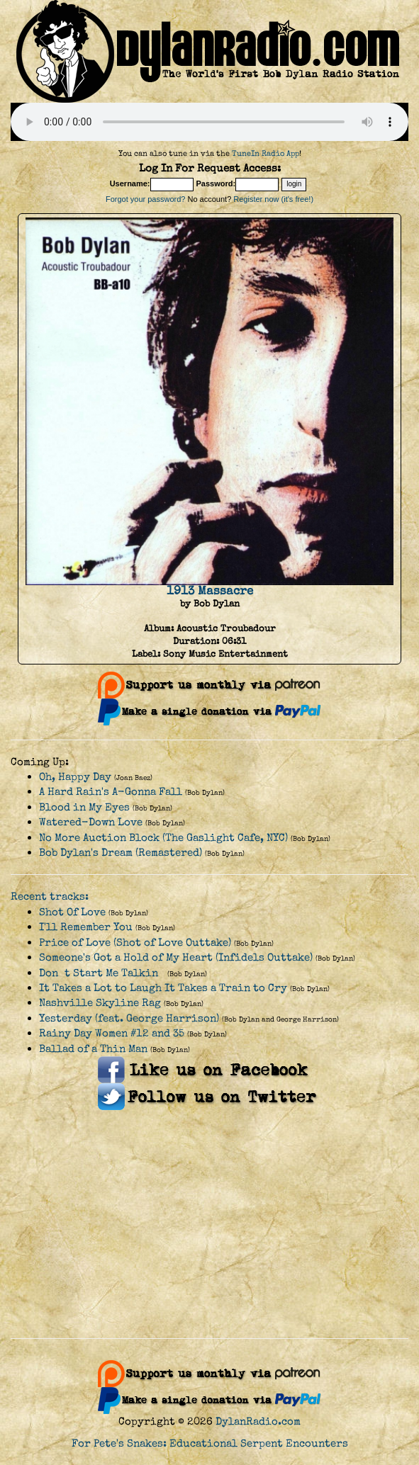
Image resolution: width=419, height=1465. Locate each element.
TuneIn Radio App (265, 153)
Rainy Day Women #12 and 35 (111, 1033)
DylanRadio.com (258, 1421)
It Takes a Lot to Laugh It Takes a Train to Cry (163, 988)
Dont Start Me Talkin (101, 973)
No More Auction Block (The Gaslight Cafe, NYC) (163, 837)
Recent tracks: (50, 896)
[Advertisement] (209, 1225)
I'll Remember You (86, 927)
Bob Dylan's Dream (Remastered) (120, 852)
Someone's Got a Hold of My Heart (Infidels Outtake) (176, 957)
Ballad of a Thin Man (93, 1049)
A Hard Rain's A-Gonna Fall (110, 791)
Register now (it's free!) (273, 199)
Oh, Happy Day (75, 777)
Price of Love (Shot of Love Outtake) (135, 942)
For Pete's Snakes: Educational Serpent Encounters (210, 1443)
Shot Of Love (72, 912)
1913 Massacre (210, 591)
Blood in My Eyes (84, 807)
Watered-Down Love (91, 822)
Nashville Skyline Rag (100, 1002)
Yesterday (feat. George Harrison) (129, 1018)
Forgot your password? (146, 199)
